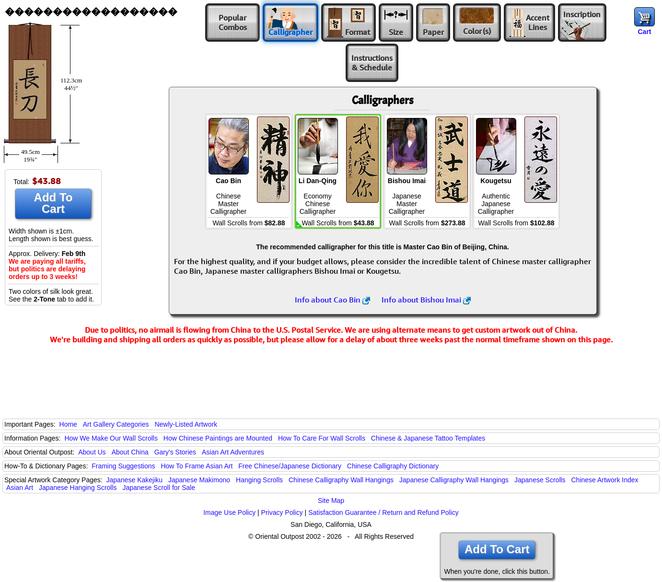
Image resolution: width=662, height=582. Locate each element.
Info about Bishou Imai (426, 299)
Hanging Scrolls (259, 480)
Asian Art (19, 487)
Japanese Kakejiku (134, 480)
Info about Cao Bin (332, 299)
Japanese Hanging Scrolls (78, 487)
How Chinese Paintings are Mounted (217, 438)
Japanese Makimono (199, 480)
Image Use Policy (229, 512)
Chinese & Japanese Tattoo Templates (428, 438)
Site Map (331, 500)
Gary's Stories (175, 452)
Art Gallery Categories (116, 424)
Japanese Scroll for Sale (158, 487)
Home (68, 424)
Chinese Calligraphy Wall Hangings (341, 480)
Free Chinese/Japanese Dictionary (289, 466)
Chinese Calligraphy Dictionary (393, 466)
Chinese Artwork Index (605, 480)
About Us (92, 452)
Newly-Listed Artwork (185, 424)
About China (130, 452)
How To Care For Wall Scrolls (321, 438)
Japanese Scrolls (540, 480)
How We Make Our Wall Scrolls (110, 438)
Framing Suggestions (123, 466)
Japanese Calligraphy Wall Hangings (454, 480)
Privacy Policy (282, 512)
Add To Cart (53, 203)
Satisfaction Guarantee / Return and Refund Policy (383, 512)
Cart (644, 31)
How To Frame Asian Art (196, 466)
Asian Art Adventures (233, 452)
